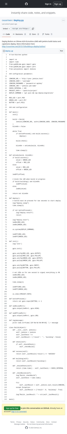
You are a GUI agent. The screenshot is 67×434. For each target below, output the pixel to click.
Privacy (18, 422)
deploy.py (19, 20)
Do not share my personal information (40, 424)
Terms (12, 422)
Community (40, 422)
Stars (34, 34)
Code (6, 34)
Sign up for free (12, 408)
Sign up (57, 4)
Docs (48, 422)
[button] (33, 28)
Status (32, 422)
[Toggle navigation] (6, 4)
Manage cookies (19, 424)
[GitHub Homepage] (26, 427)
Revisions (19, 34)
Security (25, 422)
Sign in (48, 4)
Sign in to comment (19, 411)
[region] (33, 227)
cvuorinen (7, 20)
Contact (54, 422)
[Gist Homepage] (26, 4)
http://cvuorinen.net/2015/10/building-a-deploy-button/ (23, 46)
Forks (47, 34)
